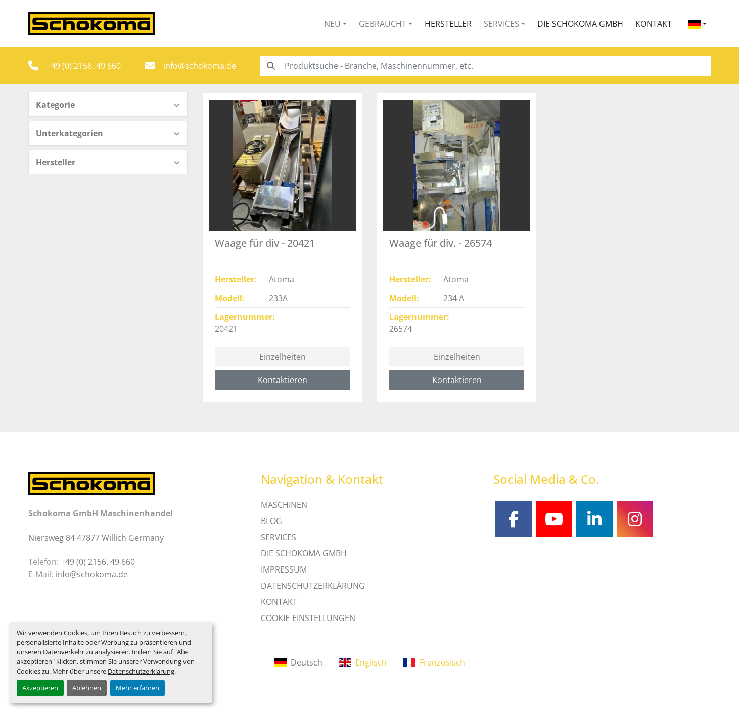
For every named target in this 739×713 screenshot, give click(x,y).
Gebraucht (382, 23)
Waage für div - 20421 (265, 243)
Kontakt (653, 23)
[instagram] (635, 519)
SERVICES (278, 537)
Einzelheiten (282, 356)
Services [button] (501, 23)
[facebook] (513, 519)
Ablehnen (86, 687)
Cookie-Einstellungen (308, 618)
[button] (335, 24)
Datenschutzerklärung (141, 671)
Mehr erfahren (137, 687)
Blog (271, 521)
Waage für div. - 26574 (440, 243)
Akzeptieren (40, 687)
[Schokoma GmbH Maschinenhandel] (91, 482)
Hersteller (448, 23)
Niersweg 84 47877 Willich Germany (96, 537)
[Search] (485, 66)
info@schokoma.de (199, 65)
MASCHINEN (284, 504)
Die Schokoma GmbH (580, 23)
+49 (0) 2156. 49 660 (84, 65)
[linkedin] (594, 519)
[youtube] (554, 519)
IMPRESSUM (284, 569)
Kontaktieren (282, 380)
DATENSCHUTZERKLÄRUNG (313, 585)
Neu (332, 23)
